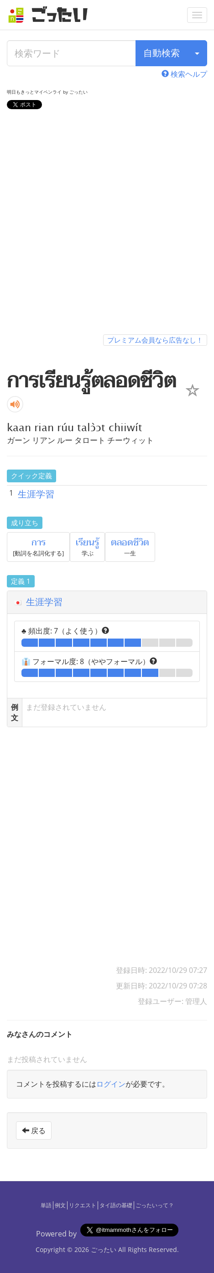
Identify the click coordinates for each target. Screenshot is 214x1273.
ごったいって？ (155, 1205)
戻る (34, 1130)
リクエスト (82, 1205)
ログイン (110, 1084)
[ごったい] (50, 15)
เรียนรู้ (87, 542)
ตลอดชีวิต (130, 542)
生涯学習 (36, 494)
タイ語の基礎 (115, 1205)
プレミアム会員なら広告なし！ (155, 339)
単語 (46, 1205)
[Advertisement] (107, 223)
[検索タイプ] (197, 53)
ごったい (103, 1249)
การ (38, 542)
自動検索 (161, 53)
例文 (60, 1205)
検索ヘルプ (184, 74)
